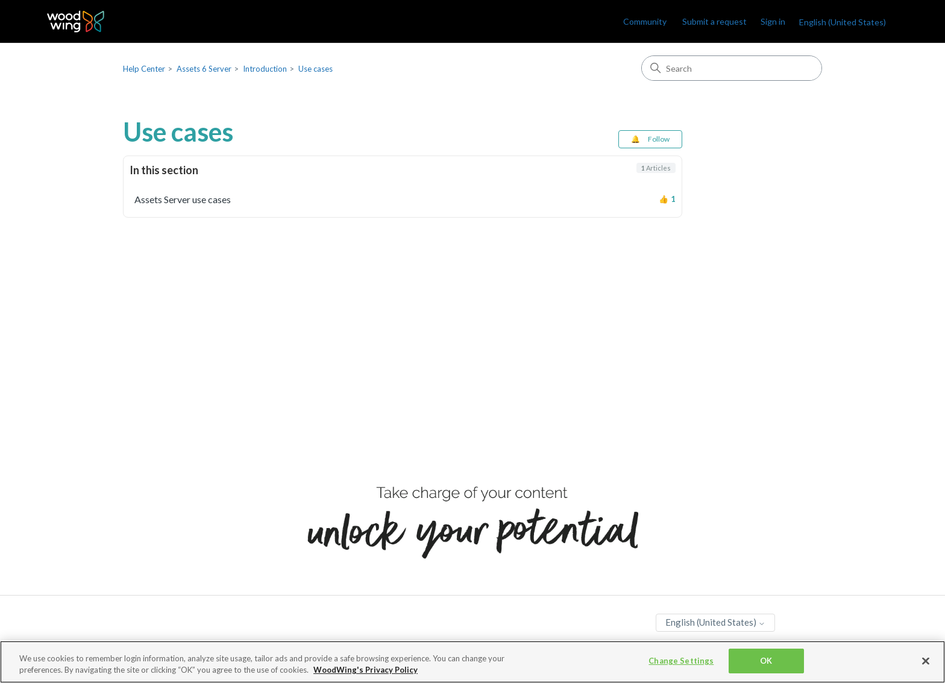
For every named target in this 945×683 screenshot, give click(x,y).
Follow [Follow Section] (659, 138)
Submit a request (714, 21)
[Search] (731, 68)
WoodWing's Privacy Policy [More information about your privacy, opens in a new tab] (365, 671)
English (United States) (842, 22)
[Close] (925, 662)
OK (766, 662)
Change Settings (681, 662)
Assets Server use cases (182, 199)
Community (645, 21)
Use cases (315, 69)
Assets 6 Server (204, 69)
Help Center (144, 69)
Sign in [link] (773, 21)
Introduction (265, 69)
